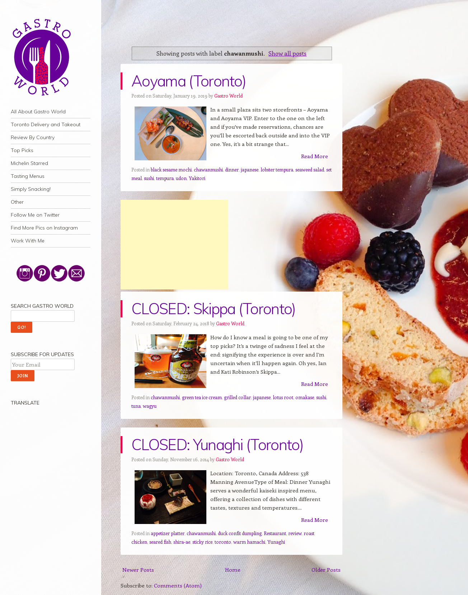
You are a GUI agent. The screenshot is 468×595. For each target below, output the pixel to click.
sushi (149, 178)
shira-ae (181, 542)
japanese (249, 169)
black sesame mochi (171, 169)
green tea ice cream (202, 397)
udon (181, 178)
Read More (314, 156)
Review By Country (33, 137)
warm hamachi (249, 542)
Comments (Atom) (178, 585)
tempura (165, 178)
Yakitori (197, 178)
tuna (136, 406)
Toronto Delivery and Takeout (45, 124)
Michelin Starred (29, 163)
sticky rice (202, 542)
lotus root (283, 397)
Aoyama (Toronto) (188, 80)
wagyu (149, 406)
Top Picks (22, 150)
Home (232, 569)
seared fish (160, 542)
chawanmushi (208, 169)
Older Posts (326, 569)
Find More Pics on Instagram (44, 228)
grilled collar (237, 397)
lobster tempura (277, 169)
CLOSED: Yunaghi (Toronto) (217, 444)
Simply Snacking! (31, 189)
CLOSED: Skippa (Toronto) (213, 308)
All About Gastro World (38, 111)
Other (17, 202)
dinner (232, 169)
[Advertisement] (174, 244)
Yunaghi (276, 542)
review (294, 533)
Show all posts (287, 53)
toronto (223, 542)
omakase (304, 397)
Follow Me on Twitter (35, 215)
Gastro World (228, 96)
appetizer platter (167, 533)
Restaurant (275, 533)
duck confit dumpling (240, 533)
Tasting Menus (28, 176)
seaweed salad (309, 169)
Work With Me (28, 240)
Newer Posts (138, 569)
